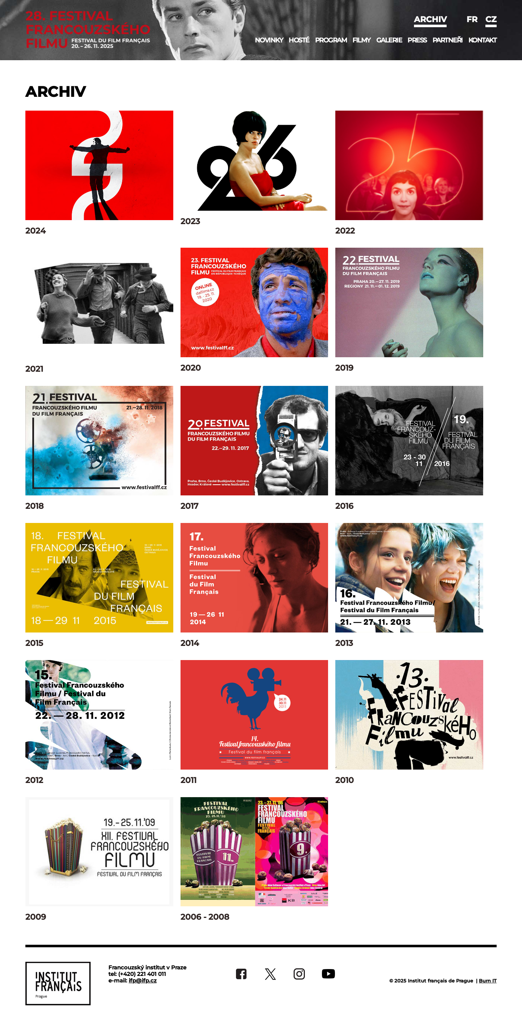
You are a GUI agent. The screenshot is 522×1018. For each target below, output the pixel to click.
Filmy (361, 40)
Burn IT (488, 981)
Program (331, 40)
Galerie (389, 40)
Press (417, 40)
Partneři (447, 40)
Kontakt (482, 40)
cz (491, 19)
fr (472, 19)
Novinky (269, 40)
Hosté (299, 40)
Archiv (430, 19)
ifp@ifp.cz (143, 980)
